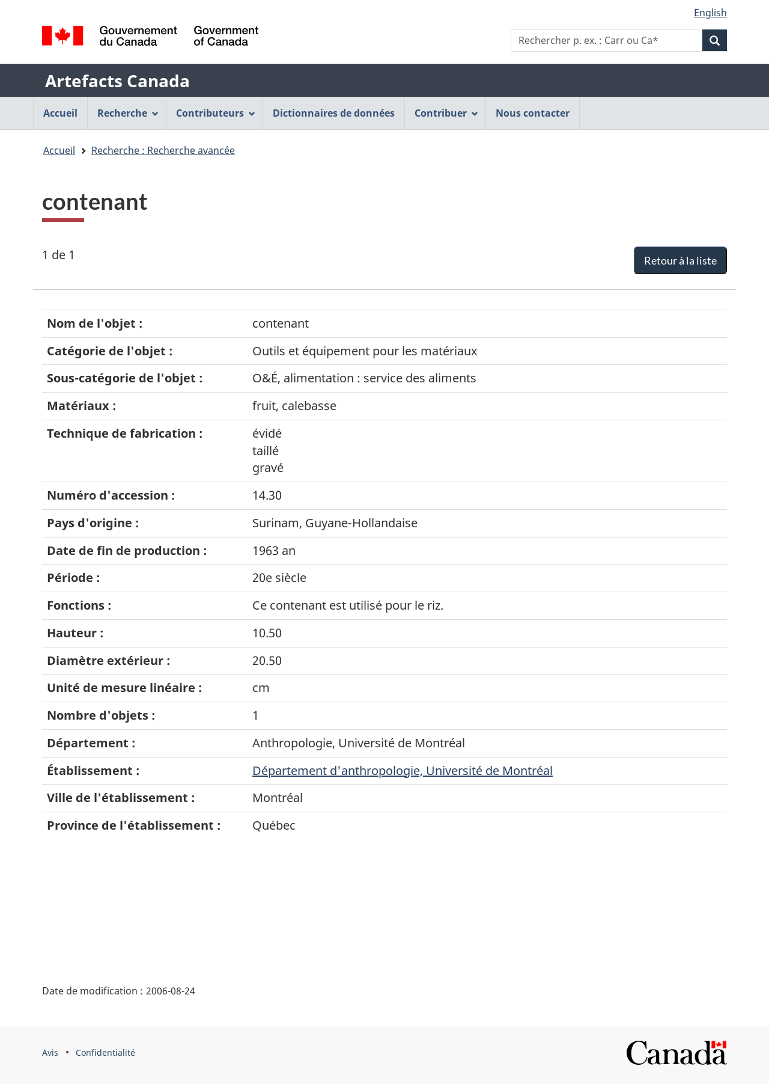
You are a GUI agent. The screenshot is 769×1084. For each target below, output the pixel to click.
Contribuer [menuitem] (446, 113)
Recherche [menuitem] (128, 113)
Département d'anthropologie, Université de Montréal (402, 770)
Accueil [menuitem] (60, 113)
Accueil (59, 150)
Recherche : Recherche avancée (163, 150)
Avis (50, 1052)
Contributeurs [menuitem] (215, 113)
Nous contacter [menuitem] (533, 113)
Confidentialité (105, 1052)
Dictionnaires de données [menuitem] (334, 113)
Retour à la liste (680, 260)
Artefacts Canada (117, 80)
